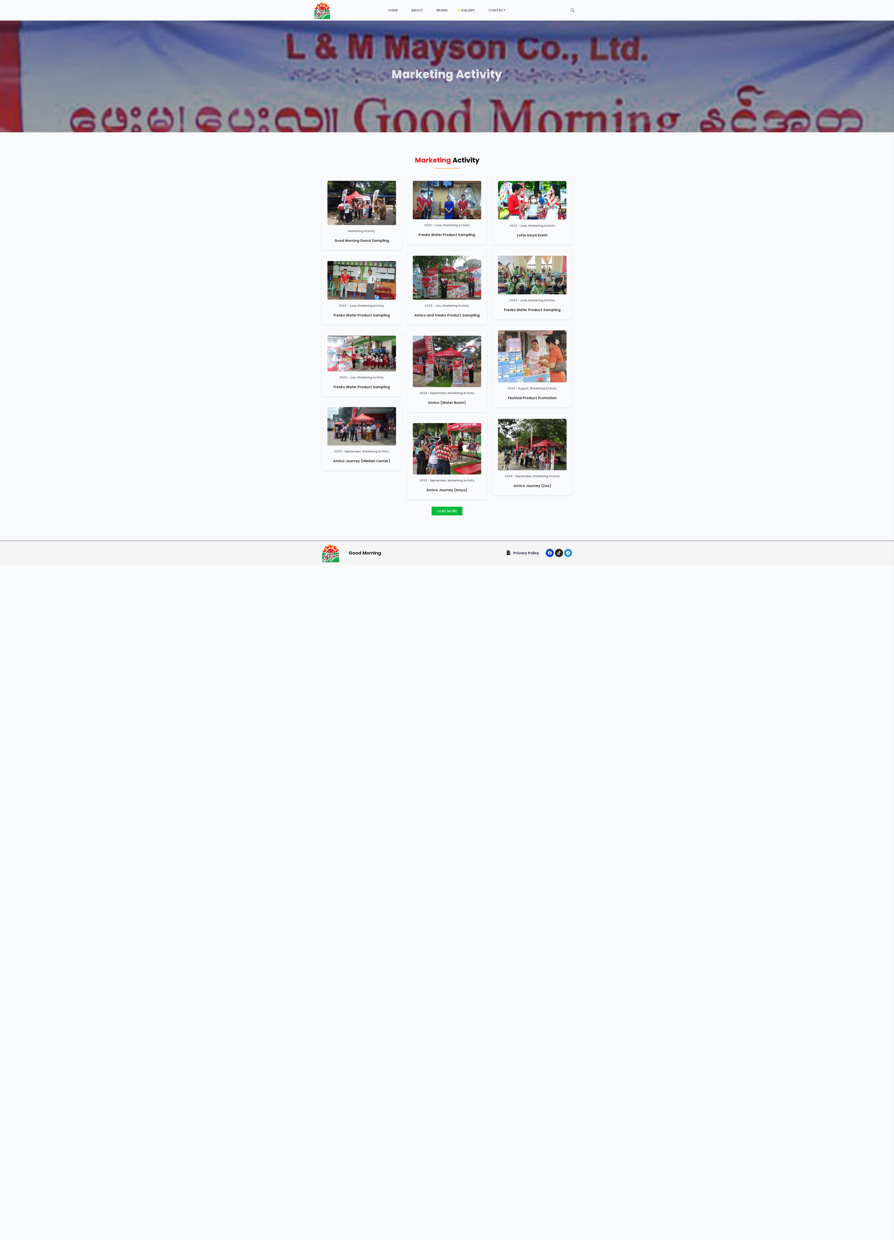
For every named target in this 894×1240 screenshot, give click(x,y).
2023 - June (433, 225)
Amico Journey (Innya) (446, 496)
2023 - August (518, 399)
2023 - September (433, 383)
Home (393, 10)
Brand (442, 10)
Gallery (468, 10)
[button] (447, 517)
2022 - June (518, 226)
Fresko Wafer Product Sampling (447, 234)
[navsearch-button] (572, 10)
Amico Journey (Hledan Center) (361, 345)
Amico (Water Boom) (447, 393)
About (417, 10)
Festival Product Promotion (532, 408)
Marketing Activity (361, 231)
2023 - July (433, 311)
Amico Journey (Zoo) (532, 376)
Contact (497, 10)
